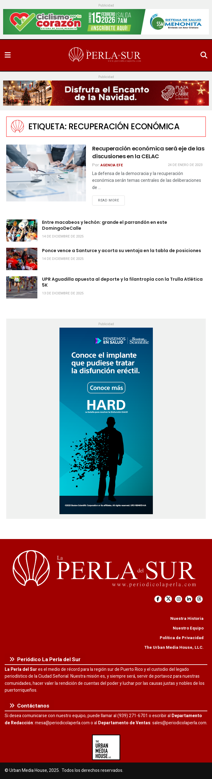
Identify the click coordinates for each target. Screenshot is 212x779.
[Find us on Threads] (199, 599)
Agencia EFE (112, 165)
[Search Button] (203, 55)
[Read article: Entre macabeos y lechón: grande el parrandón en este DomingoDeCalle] (21, 230)
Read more (111, 200)
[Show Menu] (8, 55)
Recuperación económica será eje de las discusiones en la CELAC (148, 152)
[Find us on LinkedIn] (188, 599)
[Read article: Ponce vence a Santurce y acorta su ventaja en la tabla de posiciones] (21, 259)
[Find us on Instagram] (178, 599)
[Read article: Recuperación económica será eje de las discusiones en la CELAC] (46, 173)
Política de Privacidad (182, 638)
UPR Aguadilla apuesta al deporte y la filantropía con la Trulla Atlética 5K (122, 282)
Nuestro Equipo (188, 628)
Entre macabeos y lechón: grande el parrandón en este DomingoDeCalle (104, 225)
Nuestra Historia (187, 618)
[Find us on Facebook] (158, 599)
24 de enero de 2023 (185, 165)
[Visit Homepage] (105, 55)
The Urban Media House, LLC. (174, 647)
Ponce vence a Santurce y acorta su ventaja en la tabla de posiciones (121, 250)
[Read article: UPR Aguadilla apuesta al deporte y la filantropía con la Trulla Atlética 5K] (21, 287)
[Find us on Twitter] (168, 599)
